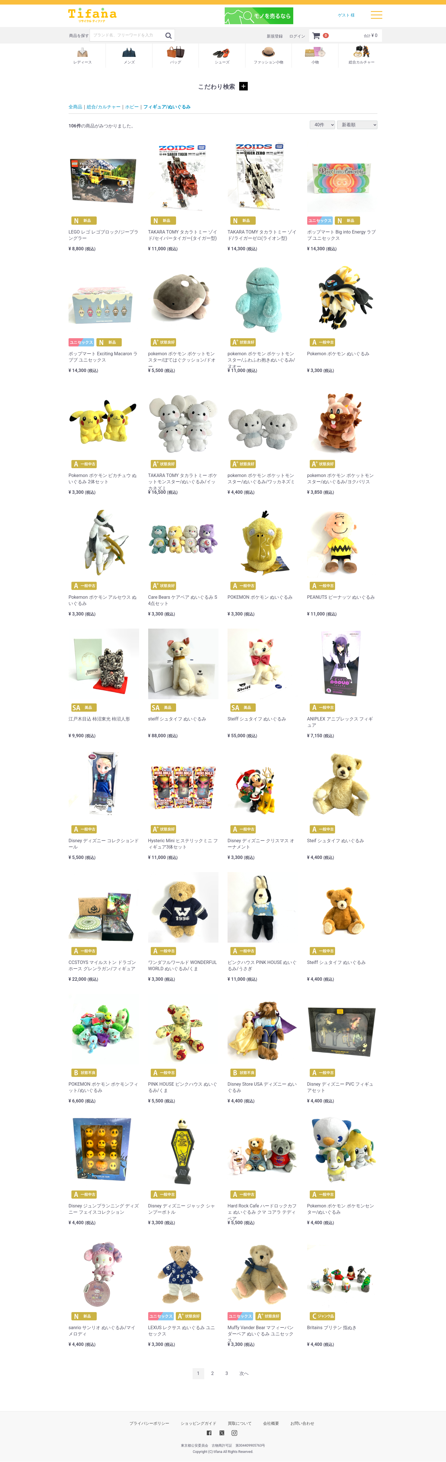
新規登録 (275, 36)
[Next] (244, 1373)
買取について (240, 1423)
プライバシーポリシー (149, 1423)
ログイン (297, 36)
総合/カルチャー (104, 107)
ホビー (132, 107)
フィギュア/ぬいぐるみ (167, 107)
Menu (376, 12)
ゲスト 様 (346, 15)
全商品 (75, 107)
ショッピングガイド (198, 1423)
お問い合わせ (302, 1423)
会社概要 (271, 1423)
